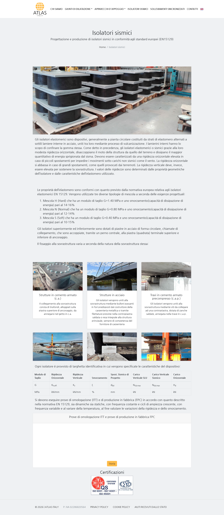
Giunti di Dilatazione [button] (78, 9)
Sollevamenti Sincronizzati (167, 9)
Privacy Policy (99, 507)
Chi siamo (56, 9)
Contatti (192, 9)
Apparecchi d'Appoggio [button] (109, 9)
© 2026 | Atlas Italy (47, 507)
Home (102, 47)
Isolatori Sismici (138, 9)
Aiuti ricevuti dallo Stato (151, 507)
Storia (112, 463)
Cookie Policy (121, 507)
